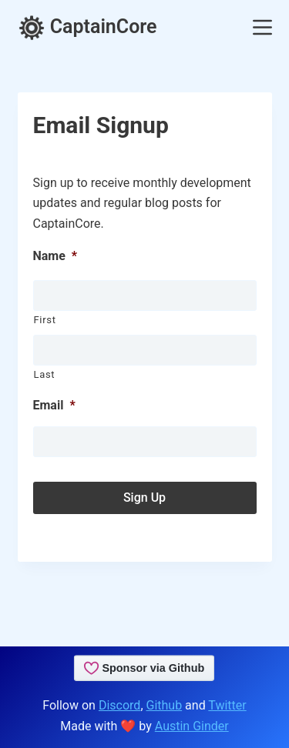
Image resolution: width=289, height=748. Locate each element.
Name (55, 256)
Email (54, 405)
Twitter (227, 705)
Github (164, 705)
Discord (119, 705)
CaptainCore (87, 26)
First (45, 320)
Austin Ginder (192, 726)
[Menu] (262, 27)
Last (44, 374)
